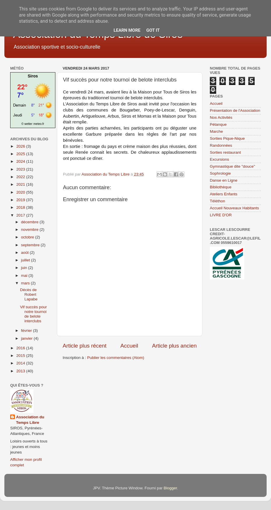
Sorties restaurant (225, 152)
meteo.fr (39, 123)
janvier (27, 338)
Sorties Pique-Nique (227, 138)
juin (24, 267)
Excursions (219, 159)
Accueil (129, 346)
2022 (21, 177)
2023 (21, 169)
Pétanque (218, 124)
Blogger (170, 488)
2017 (21, 215)
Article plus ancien (174, 346)
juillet (26, 260)
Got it (153, 30)
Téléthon (217, 201)
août (25, 252)
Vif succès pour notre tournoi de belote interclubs (33, 314)
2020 (21, 192)
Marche (216, 131)
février (27, 330)
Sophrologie (220, 173)
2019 (21, 200)
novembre (30, 229)
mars (26, 283)
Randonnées (221, 145)
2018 (21, 207)
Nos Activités (221, 117)
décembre (30, 222)
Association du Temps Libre (30, 420)
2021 (21, 184)
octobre (28, 237)
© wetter (27, 123)
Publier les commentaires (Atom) (115, 357)
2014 (21, 363)
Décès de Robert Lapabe (29, 294)
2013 (21, 371)
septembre (31, 245)
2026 (21, 146)
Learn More (127, 30)
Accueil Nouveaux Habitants (234, 208)
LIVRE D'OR (221, 215)
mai (25, 275)
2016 (21, 348)
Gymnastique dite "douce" (232, 166)
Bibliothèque (220, 187)
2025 (21, 154)
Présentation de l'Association (235, 110)
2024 (21, 161)
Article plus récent (84, 346)
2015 (21, 355)
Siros (33, 76)
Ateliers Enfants (223, 194)
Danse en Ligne (223, 180)
